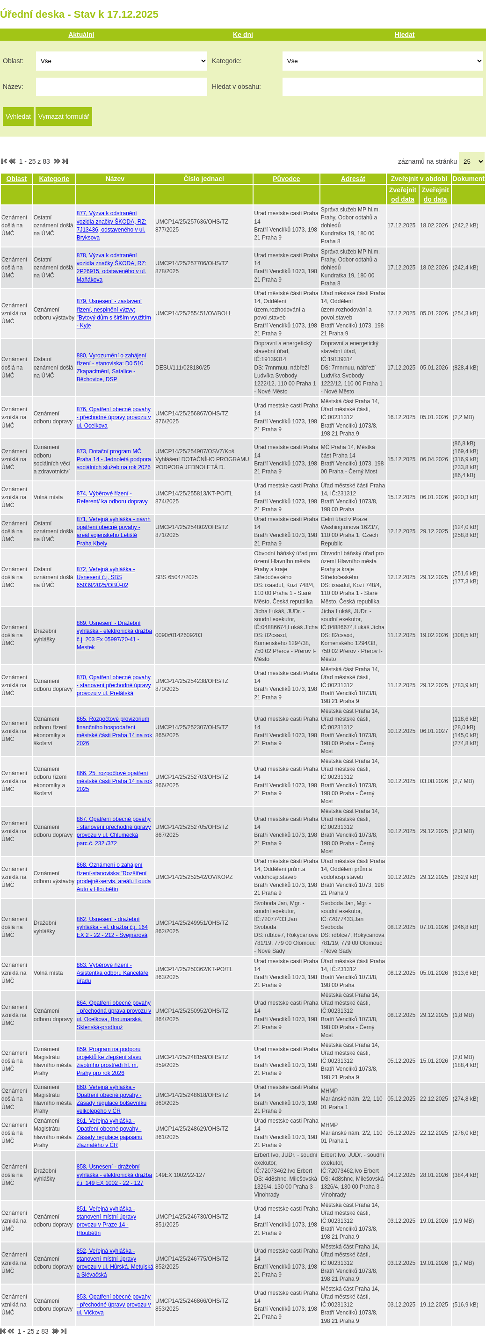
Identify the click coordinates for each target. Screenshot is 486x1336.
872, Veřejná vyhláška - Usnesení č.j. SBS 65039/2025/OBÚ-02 (106, 577)
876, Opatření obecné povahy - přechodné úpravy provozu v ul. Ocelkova (114, 417)
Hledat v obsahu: (236, 86)
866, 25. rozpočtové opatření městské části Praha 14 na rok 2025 (114, 781)
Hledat (405, 34)
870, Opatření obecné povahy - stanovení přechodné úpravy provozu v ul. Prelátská (114, 685)
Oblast (17, 178)
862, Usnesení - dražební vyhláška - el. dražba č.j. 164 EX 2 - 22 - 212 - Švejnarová (112, 927)
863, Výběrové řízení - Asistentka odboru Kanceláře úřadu (112, 973)
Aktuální (81, 34)
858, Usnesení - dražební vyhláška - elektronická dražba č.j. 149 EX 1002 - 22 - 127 (114, 1174)
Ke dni (243, 34)
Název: (13, 86)
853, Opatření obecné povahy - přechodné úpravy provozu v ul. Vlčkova (114, 1304)
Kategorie (54, 178)
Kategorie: (227, 61)
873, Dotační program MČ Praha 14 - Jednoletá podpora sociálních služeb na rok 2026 (114, 459)
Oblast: (13, 61)
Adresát (353, 178)
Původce (286, 178)
